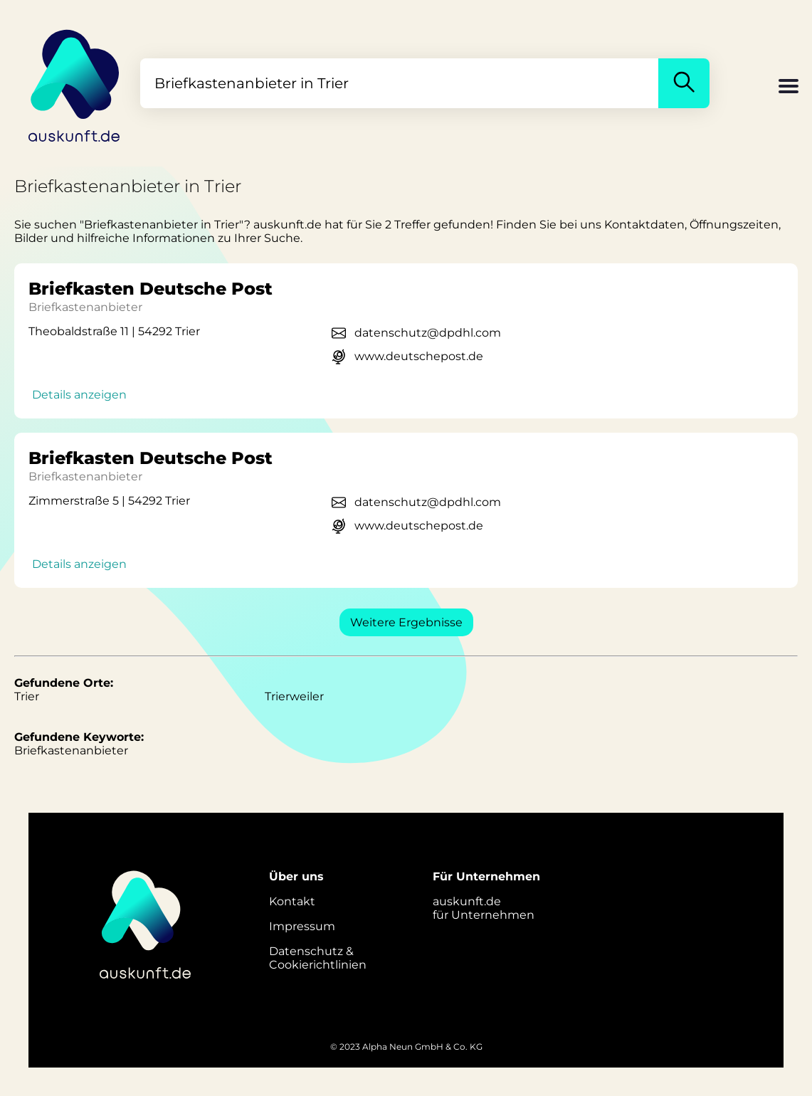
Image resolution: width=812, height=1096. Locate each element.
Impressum (302, 926)
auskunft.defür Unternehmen (483, 908)
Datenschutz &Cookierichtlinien (318, 957)
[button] (788, 87)
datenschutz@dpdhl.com (427, 332)
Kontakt (292, 901)
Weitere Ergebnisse (406, 622)
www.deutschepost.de (418, 356)
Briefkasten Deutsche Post (150, 288)
